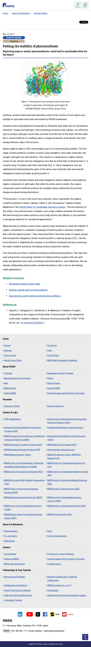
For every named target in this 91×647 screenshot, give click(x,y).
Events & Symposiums (57, 536)
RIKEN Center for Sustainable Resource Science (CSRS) (64, 499)
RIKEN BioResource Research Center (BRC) (23, 497)
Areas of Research (55, 406)
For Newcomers (54, 564)
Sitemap (8, 350)
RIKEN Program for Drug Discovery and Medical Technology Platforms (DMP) (24, 438)
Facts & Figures (53, 383)
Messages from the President (60, 373)
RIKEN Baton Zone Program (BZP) (62, 445)
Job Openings (10, 554)
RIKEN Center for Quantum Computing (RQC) (23, 472)
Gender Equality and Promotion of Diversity (66, 393)
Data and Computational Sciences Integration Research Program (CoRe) (67, 421)
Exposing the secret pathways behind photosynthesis (35, 296)
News (49, 531)
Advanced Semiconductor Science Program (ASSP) (66, 438)
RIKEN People (10, 388)
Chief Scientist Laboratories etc (61, 450)
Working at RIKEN (11, 559)
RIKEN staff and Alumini (14, 564)
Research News (40, 13)
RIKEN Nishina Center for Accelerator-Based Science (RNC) (23, 516)
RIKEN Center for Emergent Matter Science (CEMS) (22, 508)
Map (6, 383)
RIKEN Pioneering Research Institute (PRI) (22, 450)
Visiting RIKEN (10, 393)
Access (7, 345)
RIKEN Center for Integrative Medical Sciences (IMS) (67, 482)
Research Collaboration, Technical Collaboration (62, 579)
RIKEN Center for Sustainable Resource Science (42, 207)
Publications (9, 541)
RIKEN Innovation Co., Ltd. (59, 585)
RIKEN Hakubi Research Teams (17, 455)
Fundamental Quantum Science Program (65, 427)
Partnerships (52, 590)
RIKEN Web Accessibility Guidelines (62, 360)
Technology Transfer (13, 600)
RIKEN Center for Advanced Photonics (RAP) (66, 506)
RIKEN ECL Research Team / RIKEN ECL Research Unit (64, 456)
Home (5, 13)
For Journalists (10, 536)
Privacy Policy (53, 355)
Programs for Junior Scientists (60, 554)
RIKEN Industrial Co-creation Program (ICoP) (23, 445)
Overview (8, 373)
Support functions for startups (17, 590)
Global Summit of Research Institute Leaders (66, 595)
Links (49, 350)
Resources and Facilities (14, 577)
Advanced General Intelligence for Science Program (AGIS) (22, 429)
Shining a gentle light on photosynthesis (28, 290)
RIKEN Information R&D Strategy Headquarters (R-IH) (24, 482)
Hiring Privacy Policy (12, 360)
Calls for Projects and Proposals (18, 595)
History (50, 378)
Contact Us (52, 345)
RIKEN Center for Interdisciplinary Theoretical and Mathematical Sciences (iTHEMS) (23, 465)
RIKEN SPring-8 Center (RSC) (59, 514)
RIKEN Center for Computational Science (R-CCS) (66, 465)
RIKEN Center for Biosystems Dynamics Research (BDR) (21, 491)
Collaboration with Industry (15, 585)
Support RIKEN (53, 388)
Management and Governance (17, 378)
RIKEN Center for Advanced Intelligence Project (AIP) (67, 473)
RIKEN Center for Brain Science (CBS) (63, 489)
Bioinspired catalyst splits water (24, 284)
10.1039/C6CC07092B (32, 322)
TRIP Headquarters (12, 419)
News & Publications (21, 13)
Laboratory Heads (12, 406)
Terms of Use (10, 355)
